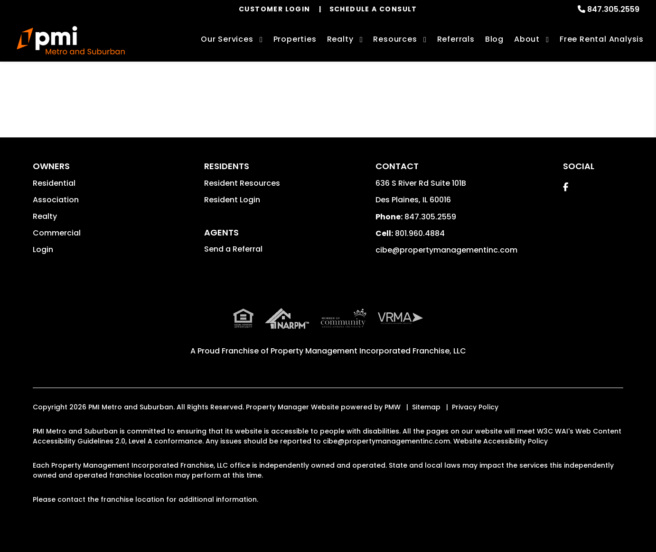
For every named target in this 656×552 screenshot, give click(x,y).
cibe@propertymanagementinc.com (446, 249)
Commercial (57, 232)
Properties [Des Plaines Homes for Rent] (295, 39)
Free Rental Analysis (602, 39)
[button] (565, 187)
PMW (392, 407)
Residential (54, 183)
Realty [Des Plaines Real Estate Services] (340, 39)
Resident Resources (242, 183)
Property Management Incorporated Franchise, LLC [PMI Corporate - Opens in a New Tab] (368, 350)
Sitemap (426, 407)
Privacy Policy (475, 407)
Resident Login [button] (232, 199)
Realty (45, 216)
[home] (71, 40)
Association (56, 199)
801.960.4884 (420, 233)
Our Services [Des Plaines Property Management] (227, 39)
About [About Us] (527, 39)
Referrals (456, 39)
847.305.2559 (613, 9)
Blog (494, 39)
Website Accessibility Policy (500, 441)
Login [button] (43, 249)
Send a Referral (233, 249)
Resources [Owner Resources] (395, 39)
